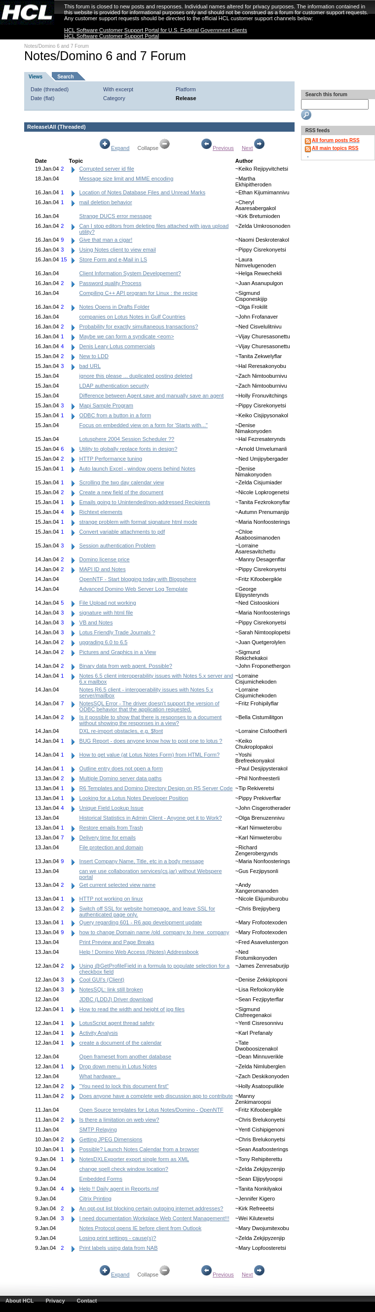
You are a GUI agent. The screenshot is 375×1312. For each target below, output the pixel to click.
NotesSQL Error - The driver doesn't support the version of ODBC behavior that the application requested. (149, 706)
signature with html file (106, 613)
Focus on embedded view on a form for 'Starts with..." (143, 425)
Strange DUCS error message (115, 216)
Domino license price (104, 559)
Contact (87, 1301)
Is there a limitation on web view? (119, 1120)
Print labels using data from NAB (118, 1248)
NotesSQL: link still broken (111, 989)
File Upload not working (107, 603)
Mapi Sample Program (106, 405)
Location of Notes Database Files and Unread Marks (142, 192)
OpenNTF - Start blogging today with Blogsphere (137, 579)
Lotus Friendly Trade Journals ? (117, 632)
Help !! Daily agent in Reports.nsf (119, 1189)
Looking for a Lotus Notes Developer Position (133, 798)
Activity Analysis (98, 1033)
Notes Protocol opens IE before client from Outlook (140, 1228)
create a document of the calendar (120, 1043)
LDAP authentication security (114, 386)
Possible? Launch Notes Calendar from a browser (139, 1149)
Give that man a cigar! (106, 240)
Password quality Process (110, 283)
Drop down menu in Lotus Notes (118, 1066)
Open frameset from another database (125, 1056)
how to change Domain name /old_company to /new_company (154, 932)
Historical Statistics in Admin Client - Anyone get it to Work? (150, 818)
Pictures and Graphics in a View (117, 652)
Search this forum (325, 94)
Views (35, 76)
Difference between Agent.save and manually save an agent (151, 396)
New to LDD (94, 356)
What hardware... (100, 1076)
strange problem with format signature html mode (138, 522)
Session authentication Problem (117, 545)
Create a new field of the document (121, 492)
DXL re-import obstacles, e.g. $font (121, 731)
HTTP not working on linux (111, 899)
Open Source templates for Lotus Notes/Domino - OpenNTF (151, 1110)
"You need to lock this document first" (124, 1086)
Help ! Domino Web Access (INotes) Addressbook (139, 952)
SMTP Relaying (98, 1129)
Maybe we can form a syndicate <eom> (126, 336)
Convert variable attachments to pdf (122, 532)
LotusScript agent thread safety (116, 1023)
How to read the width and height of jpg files (132, 1009)
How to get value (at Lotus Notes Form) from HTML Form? (149, 755)
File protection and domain (111, 847)
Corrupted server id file (106, 169)
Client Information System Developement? (130, 273)
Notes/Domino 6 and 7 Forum (56, 46)
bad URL (90, 366)
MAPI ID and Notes (102, 569)
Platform (186, 89)
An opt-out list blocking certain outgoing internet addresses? (151, 1208)
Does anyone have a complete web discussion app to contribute (156, 1096)
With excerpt (118, 89)
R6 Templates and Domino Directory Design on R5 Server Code (156, 788)
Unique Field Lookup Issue (111, 808)
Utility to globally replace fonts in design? (128, 449)
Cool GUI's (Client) (101, 980)
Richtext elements (100, 512)
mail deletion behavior (105, 202)
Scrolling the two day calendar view (121, 482)
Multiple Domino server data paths (120, 778)
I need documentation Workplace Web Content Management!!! (154, 1218)
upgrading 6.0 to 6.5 (103, 642)
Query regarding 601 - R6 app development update (140, 922)
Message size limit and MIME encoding (126, 179)
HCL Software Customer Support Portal (111, 36)
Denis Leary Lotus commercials (117, 346)
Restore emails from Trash (111, 828)
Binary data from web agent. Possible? (125, 666)
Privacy (55, 1301)
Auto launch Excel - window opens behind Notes (137, 469)
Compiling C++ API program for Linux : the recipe (138, 293)
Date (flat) (42, 98)
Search (65, 76)
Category (114, 98)
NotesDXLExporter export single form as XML (134, 1159)
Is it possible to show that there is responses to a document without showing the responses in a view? (150, 720)
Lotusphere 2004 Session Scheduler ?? (127, 439)
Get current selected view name (117, 885)
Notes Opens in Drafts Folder (114, 307)
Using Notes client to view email (117, 250)
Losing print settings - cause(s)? (117, 1238)
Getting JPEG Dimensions (111, 1139)
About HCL (19, 1301)
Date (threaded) (50, 89)
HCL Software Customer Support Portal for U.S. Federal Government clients (155, 30)
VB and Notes (96, 622)
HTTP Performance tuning (111, 459)
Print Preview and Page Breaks (116, 942)
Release (186, 98)
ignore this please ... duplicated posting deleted (135, 376)
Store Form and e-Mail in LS (113, 259)
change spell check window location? (123, 1169)
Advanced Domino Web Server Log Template (133, 589)
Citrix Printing (95, 1199)
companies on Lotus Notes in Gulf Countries (132, 317)
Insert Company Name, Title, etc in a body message (141, 861)
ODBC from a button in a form (115, 415)
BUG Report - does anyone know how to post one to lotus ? (151, 741)
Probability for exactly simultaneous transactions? (138, 326)
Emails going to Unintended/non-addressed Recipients (144, 502)
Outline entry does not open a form (121, 768)
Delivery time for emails (107, 837)
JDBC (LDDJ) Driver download (116, 999)
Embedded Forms (100, 1179)
